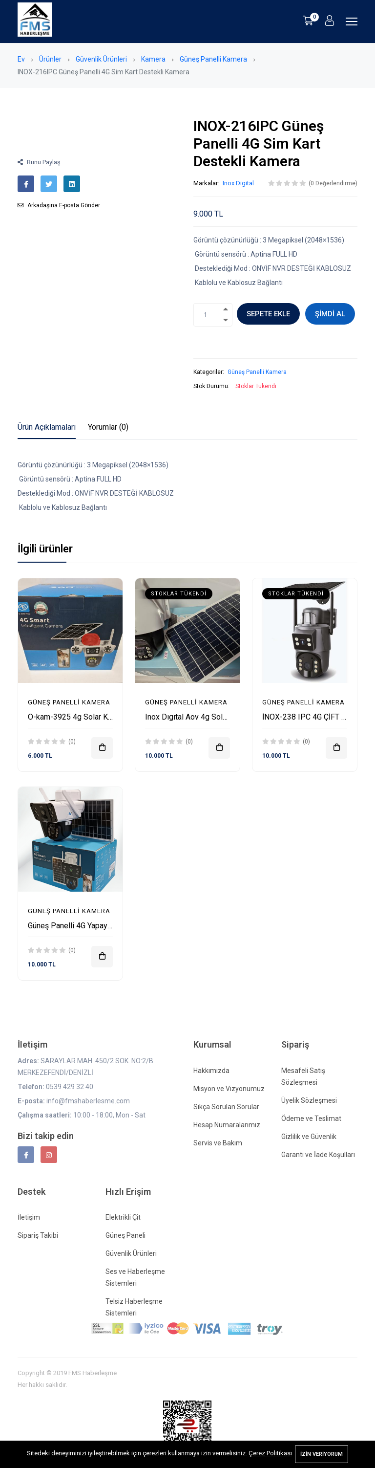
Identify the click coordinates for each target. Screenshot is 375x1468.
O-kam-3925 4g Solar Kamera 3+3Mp (91, 717)
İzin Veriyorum (321, 1454)
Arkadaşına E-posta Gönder (59, 205)
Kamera (153, 59)
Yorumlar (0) (108, 427)
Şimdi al (330, 313)
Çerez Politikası (270, 1453)
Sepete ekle (268, 313)
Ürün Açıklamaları (47, 427)
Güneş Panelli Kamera (213, 59)
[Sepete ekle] (102, 748)
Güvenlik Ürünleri (101, 59)
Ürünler (50, 59)
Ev (21, 59)
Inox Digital (238, 183)
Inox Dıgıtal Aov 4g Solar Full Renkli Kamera (219, 717)
